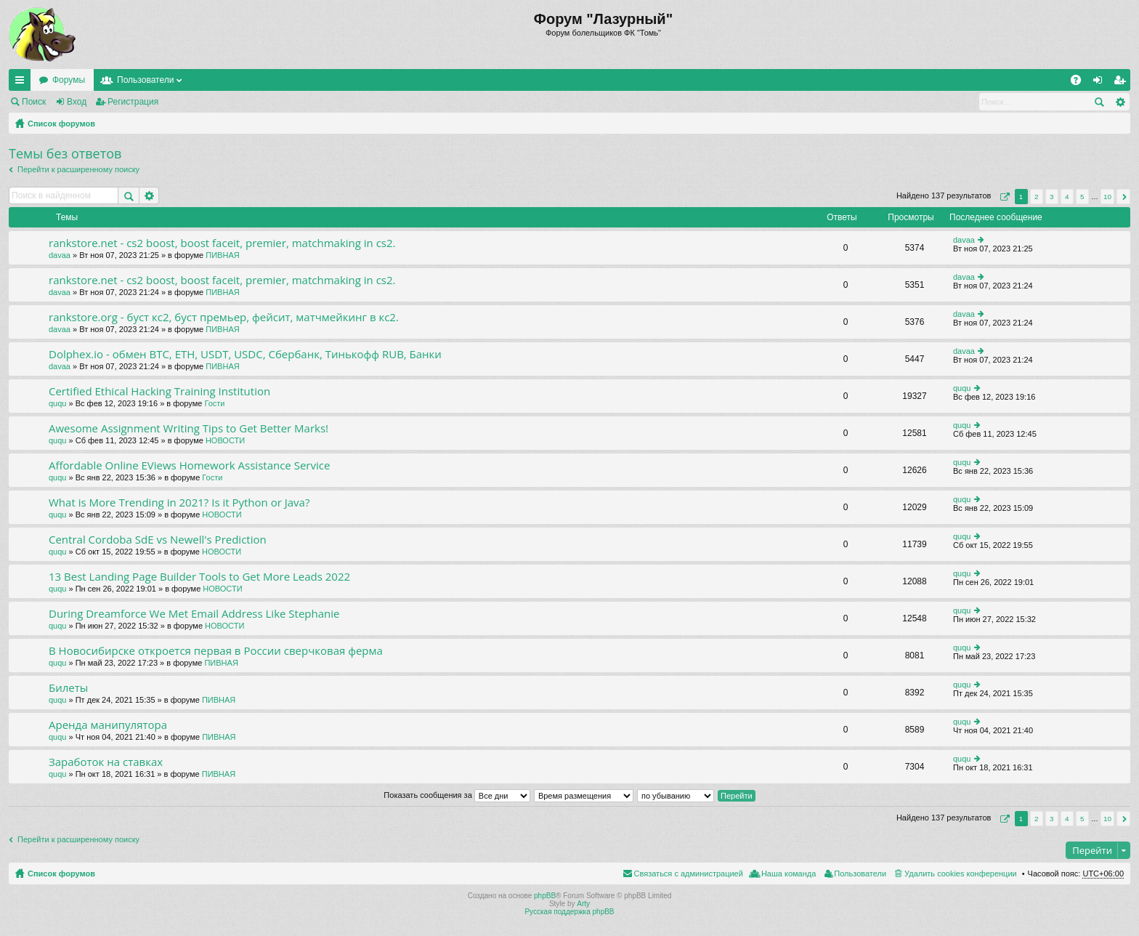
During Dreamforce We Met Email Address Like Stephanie (194, 614)
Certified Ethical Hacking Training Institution (159, 391)
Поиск (34, 102)
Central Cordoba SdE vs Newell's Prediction (158, 539)
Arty (583, 904)
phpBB (545, 896)
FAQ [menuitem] (1080, 83)
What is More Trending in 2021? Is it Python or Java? (179, 502)
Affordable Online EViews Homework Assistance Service (189, 465)
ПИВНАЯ (222, 255)
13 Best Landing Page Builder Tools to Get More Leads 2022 (199, 577)
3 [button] (1052, 197)
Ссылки (23, 83)
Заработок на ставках (106, 762)
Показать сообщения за (457, 795)
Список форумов (61, 123)
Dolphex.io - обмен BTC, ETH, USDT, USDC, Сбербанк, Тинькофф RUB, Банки (245, 354)
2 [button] (1036, 197)
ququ (57, 403)
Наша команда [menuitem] (788, 873)
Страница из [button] (1003, 196)
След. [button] (1123, 196)
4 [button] (1067, 197)
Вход (76, 102)
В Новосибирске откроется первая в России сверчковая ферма (216, 651)
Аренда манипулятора (108, 725)
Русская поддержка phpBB (569, 912)
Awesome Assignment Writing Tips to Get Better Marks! (188, 428)
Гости (214, 403)
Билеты (68, 688)
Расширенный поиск (1120, 101)
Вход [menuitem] (1100, 83)
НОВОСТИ (225, 440)
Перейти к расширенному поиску (78, 169)
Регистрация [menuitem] (1122, 83)
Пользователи (145, 80)
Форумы (68, 80)
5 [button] (1082, 197)
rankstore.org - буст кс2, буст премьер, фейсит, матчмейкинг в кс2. (224, 317)
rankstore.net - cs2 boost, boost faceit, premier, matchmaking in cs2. (222, 243)
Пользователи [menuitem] (860, 873)
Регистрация (133, 102)
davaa (59, 255)
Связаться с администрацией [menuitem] (688, 873)
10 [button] (1107, 197)
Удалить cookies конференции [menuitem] (960, 873)
